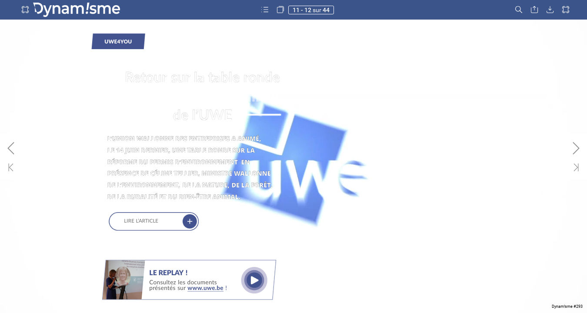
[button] (25, 10)
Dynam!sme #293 (567, 306)
